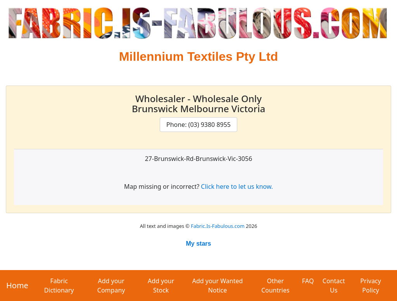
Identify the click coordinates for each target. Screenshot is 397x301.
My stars (198, 243)
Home (17, 285)
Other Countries (275, 285)
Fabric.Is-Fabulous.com (217, 225)
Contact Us (334, 285)
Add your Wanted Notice (217, 285)
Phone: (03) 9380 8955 (198, 124)
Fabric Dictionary (59, 285)
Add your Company (111, 285)
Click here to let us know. (237, 186)
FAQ (308, 281)
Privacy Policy (370, 285)
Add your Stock (161, 285)
